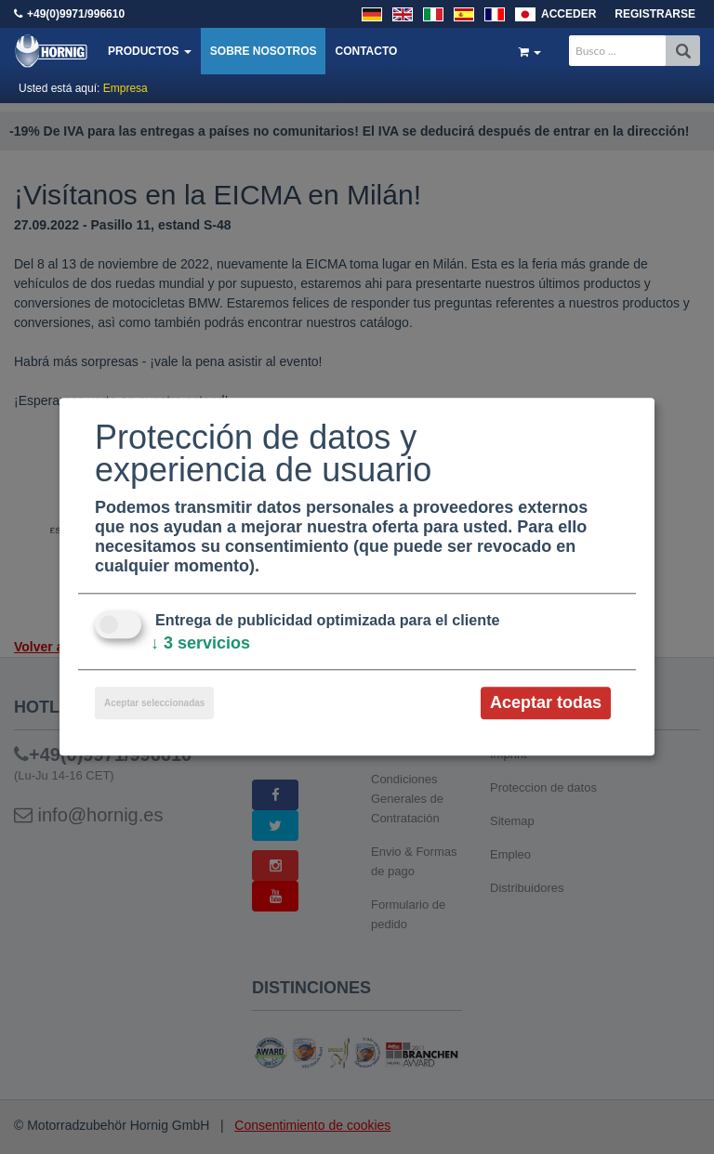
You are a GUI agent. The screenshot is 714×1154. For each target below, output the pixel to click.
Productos (150, 51)
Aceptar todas (546, 702)
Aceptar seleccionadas (154, 703)
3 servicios (200, 643)
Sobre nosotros (263, 51)
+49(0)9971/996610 (76, 13)
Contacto (366, 51)
